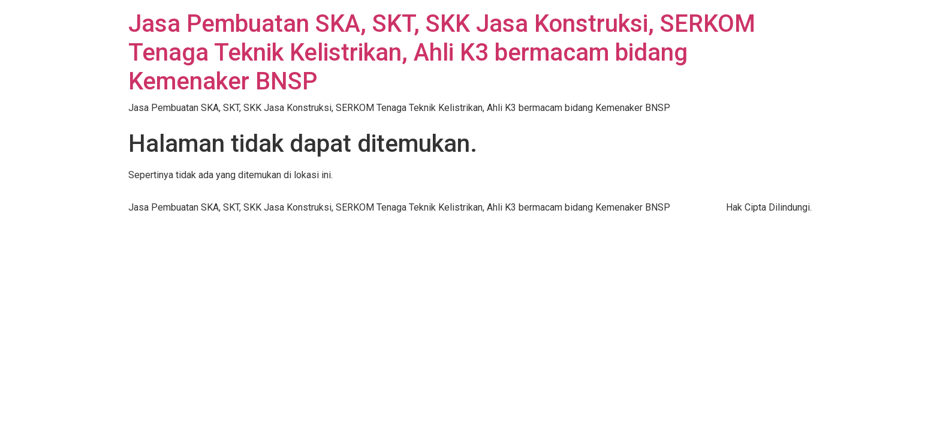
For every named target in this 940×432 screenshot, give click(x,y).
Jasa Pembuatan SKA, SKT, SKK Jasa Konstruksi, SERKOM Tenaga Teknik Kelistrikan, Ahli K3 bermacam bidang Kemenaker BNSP (441, 52)
